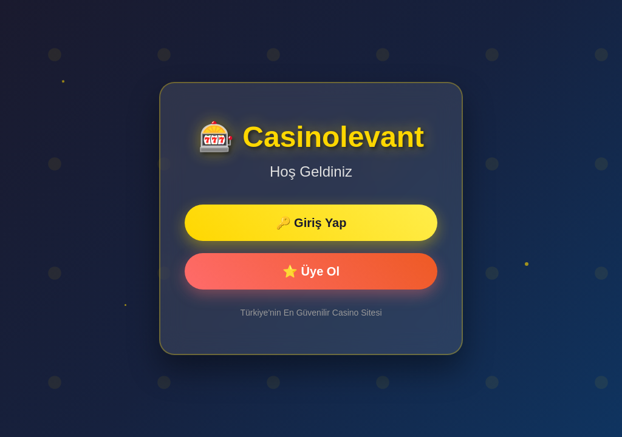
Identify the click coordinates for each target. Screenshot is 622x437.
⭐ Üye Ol (311, 271)
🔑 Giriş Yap (311, 222)
